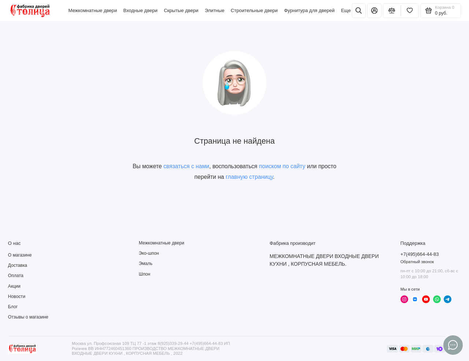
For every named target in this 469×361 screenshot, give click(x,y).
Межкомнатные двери (92, 10)
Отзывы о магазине (28, 317)
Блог (13, 306)
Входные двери (140, 10)
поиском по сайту (282, 166)
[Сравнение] (391, 10)
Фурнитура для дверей (309, 10)
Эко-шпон (149, 253)
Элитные (215, 10)
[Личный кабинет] (374, 10)
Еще (346, 10)
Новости (16, 296)
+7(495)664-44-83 (419, 254)
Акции (14, 286)
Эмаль (145, 263)
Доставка (17, 265)
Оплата (15, 275)
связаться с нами (186, 166)
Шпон (144, 274)
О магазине (20, 255)
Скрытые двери (181, 10)
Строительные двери (254, 10)
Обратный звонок (417, 261)
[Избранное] (409, 10)
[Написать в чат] (452, 344)
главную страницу (249, 177)
